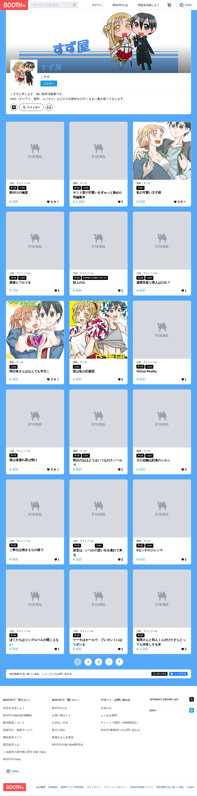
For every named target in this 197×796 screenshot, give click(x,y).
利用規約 (53, 787)
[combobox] (54, 5)
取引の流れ (58, 730)
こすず (45, 76)
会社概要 (40, 787)
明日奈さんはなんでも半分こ (29, 371)
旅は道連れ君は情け (23, 460)
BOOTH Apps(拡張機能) (17, 715)
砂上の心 (79, 282)
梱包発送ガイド (12, 737)
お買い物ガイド (61, 715)
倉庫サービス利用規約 (72, 787)
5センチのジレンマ (149, 550)
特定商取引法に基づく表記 (170, 787)
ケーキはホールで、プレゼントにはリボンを (97, 642)
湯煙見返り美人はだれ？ (153, 282)
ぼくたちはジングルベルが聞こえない (34, 642)
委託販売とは (11, 744)
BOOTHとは (120, 5)
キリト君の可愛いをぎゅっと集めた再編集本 (97, 195)
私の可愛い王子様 (148, 192)
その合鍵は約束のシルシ (153, 460)
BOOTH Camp (12, 759)
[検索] (74, 5)
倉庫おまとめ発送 (62, 737)
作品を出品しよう (148, 5)
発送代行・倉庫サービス (18, 730)
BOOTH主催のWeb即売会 (67, 744)
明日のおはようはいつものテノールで (97, 463)
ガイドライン (94, 787)
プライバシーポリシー (115, 787)
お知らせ (106, 708)
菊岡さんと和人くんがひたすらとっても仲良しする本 (161, 642)
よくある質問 (109, 715)
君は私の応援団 (83, 371)
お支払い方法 (60, 722)
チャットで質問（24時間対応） (120, 722)
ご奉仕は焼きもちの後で (26, 550)
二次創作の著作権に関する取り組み (24, 752)
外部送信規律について (141, 787)
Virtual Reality (146, 371)
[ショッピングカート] (169, 5)
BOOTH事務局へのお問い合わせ (120, 730)
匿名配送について (14, 722)
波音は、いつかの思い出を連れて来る (97, 553)
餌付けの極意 (18, 192)
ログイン (97, 5)
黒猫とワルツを (20, 282)
